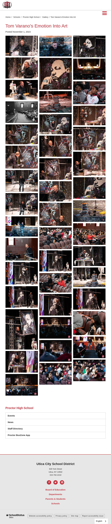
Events (11, 415)
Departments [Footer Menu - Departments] (55, 494)
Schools (16, 17)
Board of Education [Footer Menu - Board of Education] (55, 489)
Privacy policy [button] (61, 516)
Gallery (45, 17)
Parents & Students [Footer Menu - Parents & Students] (55, 499)
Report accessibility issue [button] (92, 516)
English (99, 521)
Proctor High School (31, 17)
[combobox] (101, 521)
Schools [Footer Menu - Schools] (55, 503)
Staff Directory (15, 428)
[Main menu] (104, 13)
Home (8, 17)
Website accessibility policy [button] (40, 516)
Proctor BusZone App (19, 435)
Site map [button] (74, 516)
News (10, 422)
